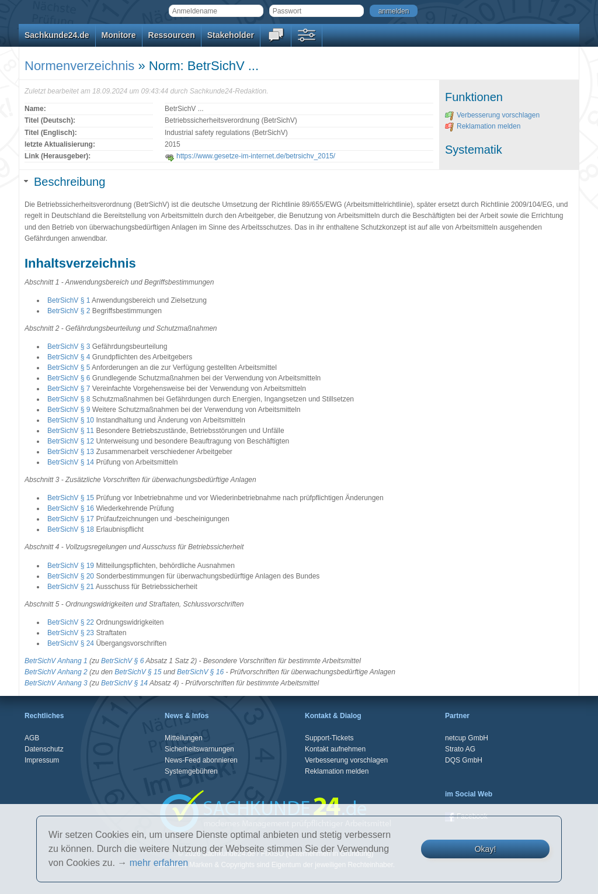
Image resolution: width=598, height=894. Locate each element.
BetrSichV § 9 (68, 410)
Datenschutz (44, 749)
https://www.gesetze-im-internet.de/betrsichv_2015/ (250, 156)
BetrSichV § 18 (70, 529)
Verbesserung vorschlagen (492, 115)
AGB (32, 738)
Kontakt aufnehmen (335, 749)
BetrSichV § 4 (68, 357)
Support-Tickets (329, 738)
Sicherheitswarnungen (199, 749)
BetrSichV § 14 (70, 462)
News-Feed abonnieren (201, 760)
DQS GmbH (463, 760)
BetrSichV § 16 (70, 508)
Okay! (485, 849)
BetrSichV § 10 (70, 420)
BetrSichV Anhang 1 (56, 661)
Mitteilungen (184, 738)
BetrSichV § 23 (70, 633)
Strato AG (460, 749)
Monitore (119, 35)
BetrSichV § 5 (68, 367)
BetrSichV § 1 (68, 300)
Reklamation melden (482, 126)
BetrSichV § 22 (70, 622)
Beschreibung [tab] (65, 181)
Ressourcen (171, 35)
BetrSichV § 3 (68, 346)
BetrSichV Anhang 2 (56, 672)
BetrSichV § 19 (70, 566)
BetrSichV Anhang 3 (56, 683)
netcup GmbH (466, 738)
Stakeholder (230, 35)
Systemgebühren (191, 771)
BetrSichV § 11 (70, 431)
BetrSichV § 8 (68, 399)
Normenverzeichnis (79, 65)
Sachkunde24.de (57, 35)
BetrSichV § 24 (70, 643)
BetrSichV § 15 (70, 498)
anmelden (393, 11)
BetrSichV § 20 (70, 576)
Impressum (42, 760)
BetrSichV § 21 (70, 587)
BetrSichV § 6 (68, 378)
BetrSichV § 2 (68, 311)
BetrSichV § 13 (70, 452)
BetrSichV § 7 (68, 388)
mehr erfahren (159, 863)
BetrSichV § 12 (70, 441)
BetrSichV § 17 (70, 519)
